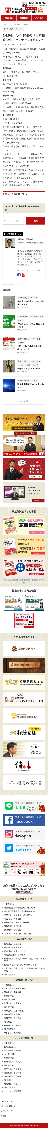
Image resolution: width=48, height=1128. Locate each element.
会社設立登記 (9, 1047)
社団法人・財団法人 (12, 1003)
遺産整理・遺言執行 (12, 1014)
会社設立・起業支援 (12, 944)
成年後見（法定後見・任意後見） (18, 915)
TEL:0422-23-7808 (37, 3)
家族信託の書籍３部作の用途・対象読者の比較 (24, 581)
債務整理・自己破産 (12, 926)
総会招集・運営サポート (14, 951)
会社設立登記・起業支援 (14, 988)
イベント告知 (10, 284)
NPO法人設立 (10, 999)
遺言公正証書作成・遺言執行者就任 (19, 911)
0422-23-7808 (25, 889)
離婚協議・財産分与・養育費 (16, 922)
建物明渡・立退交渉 (12, 930)
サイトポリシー (7, 1101)
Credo (3, 1116)
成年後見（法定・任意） (14, 1011)
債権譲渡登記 (9, 974)
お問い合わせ (6, 1111)
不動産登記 (9, 904)
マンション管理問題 (12, 1033)
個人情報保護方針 (8, 1106)
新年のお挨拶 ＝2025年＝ (29, 368)
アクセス (39, 18)
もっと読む (25, 401)
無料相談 (24, 18)
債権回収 (8, 1022)
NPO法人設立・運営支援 (14, 955)
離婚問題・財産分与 (12, 1025)
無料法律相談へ (24, 892)
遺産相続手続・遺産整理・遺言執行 (19, 908)
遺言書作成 (9, 1007)
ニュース (15, 194)
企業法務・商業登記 (12, 1050)
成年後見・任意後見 (12, 1069)
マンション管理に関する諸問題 (17, 933)
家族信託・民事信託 (12, 919)
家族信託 (9, 18)
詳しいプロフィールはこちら (29, 270)
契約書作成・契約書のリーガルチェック (21, 965)
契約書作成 (9, 996)
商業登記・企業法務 (12, 947)
